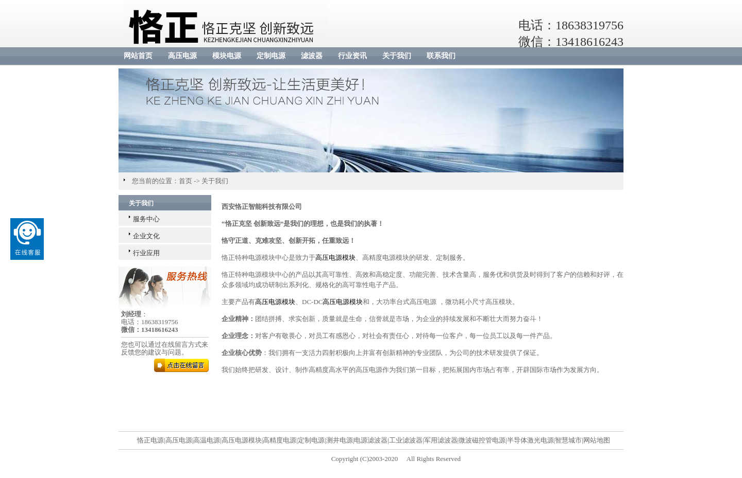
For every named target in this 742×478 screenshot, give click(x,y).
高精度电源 (279, 440)
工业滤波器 (406, 440)
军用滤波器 (441, 440)
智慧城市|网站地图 (582, 440)
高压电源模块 (335, 257)
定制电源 (271, 56)
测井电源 (339, 440)
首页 (185, 181)
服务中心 (146, 219)
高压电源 (182, 56)
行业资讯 (352, 56)
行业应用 (146, 253)
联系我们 (441, 56)
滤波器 (312, 56)
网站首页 (138, 56)
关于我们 (396, 56)
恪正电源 (150, 440)
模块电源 (226, 56)
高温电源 (206, 440)
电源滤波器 (370, 440)
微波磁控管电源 (482, 440)
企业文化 (146, 236)
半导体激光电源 (530, 440)
